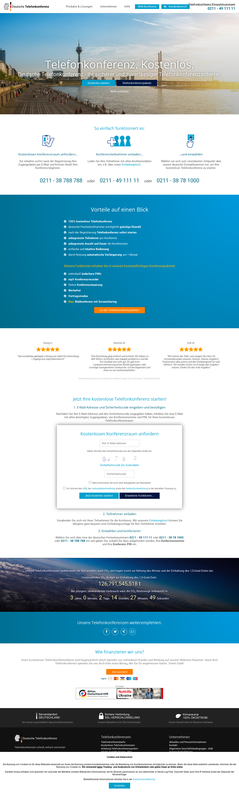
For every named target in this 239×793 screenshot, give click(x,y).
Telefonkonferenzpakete (136, 83)
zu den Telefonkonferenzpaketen (119, 310)
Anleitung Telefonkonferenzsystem (119, 748)
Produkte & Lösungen (79, 6)
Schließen (119, 785)
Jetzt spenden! (119, 671)
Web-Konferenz (147, 6)
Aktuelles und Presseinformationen (187, 742)
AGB (85, 488)
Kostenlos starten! (99, 83)
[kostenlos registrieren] (48, 150)
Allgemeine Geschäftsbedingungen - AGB (191, 748)
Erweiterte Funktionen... (139, 495)
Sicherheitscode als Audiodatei (119, 465)
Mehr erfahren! (120, 91)
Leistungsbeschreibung (103, 488)
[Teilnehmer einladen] (119, 150)
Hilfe (127, 6)
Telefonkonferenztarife (113, 742)
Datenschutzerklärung (137, 488)
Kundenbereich (175, 6)
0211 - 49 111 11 (221, 8)
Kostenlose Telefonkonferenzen (118, 745)
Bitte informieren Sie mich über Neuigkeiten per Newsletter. (120, 483)
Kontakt (173, 745)
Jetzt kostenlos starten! (99, 495)
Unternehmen (108, 6)
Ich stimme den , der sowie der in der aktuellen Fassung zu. (120, 488)
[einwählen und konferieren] (191, 150)
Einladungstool (131, 164)
